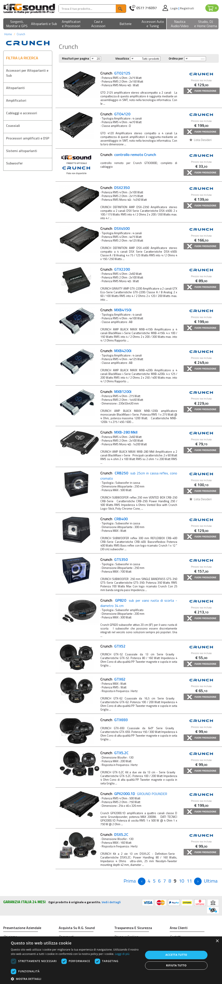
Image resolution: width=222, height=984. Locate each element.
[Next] (198, 881)
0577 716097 (146, 7)
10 (181, 881)
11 (189, 881)
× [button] (217, 941)
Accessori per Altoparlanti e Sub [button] (27, 73)
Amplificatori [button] (16, 100)
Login (174, 8)
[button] (17, 24)
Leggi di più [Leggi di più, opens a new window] (122, 954)
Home (8, 34)
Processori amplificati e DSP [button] (27, 138)
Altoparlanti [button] (15, 87)
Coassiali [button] (13, 125)
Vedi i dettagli (111, 902)
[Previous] (129, 881)
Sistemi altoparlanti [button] (21, 150)
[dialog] (111, 960)
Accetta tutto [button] (176, 955)
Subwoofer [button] (14, 163)
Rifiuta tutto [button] (176, 965)
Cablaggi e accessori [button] (21, 113)
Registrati (187, 8)
